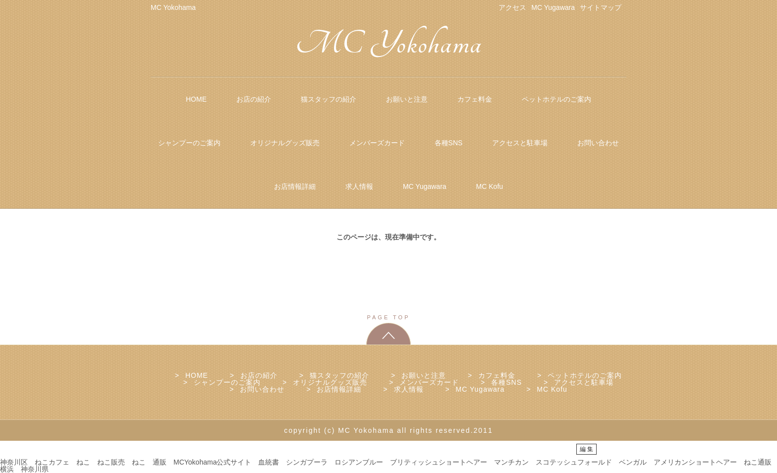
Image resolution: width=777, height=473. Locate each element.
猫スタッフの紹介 (328, 99)
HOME (196, 99)
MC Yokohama (388, 43)
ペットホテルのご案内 (556, 99)
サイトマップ (600, 7)
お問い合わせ (598, 143)
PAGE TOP (388, 317)
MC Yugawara (553, 7)
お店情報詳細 (295, 186)
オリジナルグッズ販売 (285, 143)
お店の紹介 (253, 99)
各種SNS (449, 143)
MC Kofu (489, 186)
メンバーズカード (377, 143)
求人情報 (359, 186)
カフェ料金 (474, 99)
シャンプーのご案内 (189, 143)
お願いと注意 (407, 99)
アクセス (512, 7)
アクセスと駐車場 (520, 143)
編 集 (586, 449)
